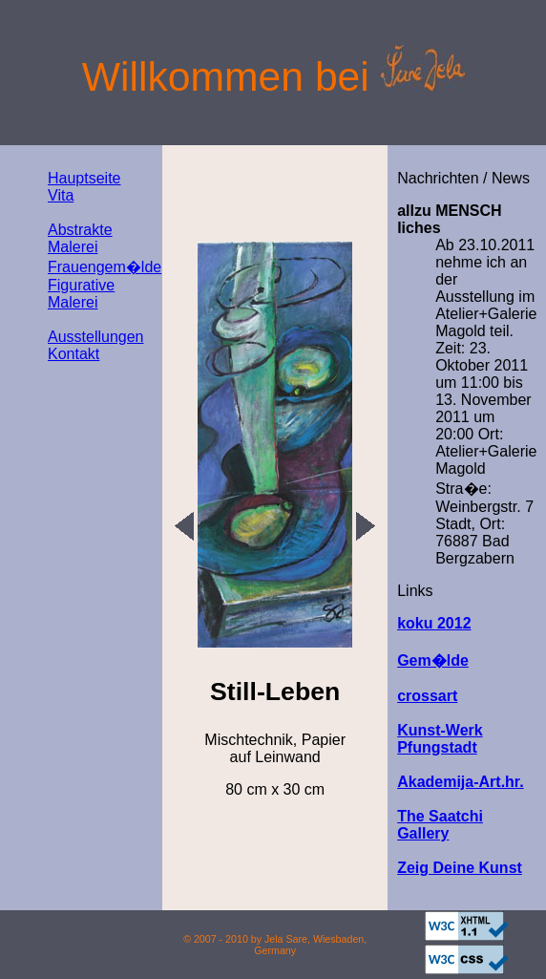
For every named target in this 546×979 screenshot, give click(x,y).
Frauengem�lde (104, 267)
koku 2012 (434, 623)
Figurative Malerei (81, 293)
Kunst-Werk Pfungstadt (440, 739)
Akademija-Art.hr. (460, 782)
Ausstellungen (96, 337)
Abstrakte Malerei (80, 238)
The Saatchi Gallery (440, 824)
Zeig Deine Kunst (459, 868)
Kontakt (73, 354)
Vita (61, 195)
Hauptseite (84, 178)
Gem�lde (433, 660)
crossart (427, 696)
